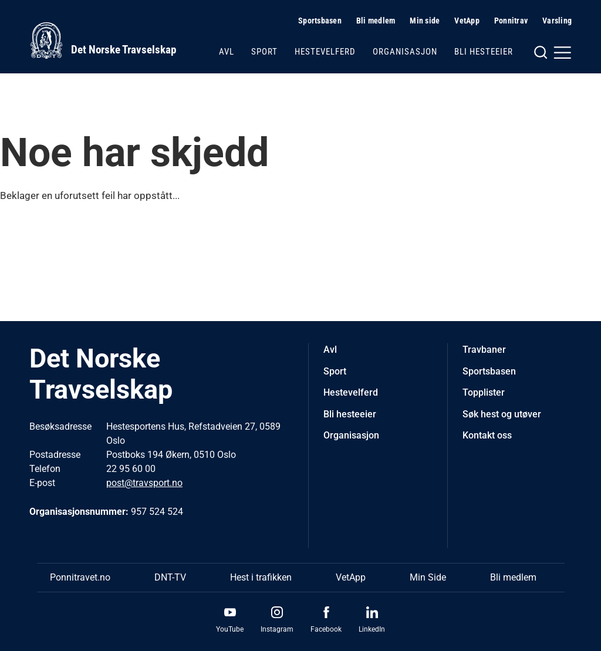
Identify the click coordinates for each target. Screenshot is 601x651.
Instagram (277, 629)
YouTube (230, 629)
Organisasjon (405, 51)
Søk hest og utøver (501, 414)
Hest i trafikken (261, 577)
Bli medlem (376, 20)
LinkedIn (372, 629)
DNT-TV (170, 577)
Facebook (326, 629)
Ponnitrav (511, 20)
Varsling (557, 20)
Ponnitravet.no (80, 577)
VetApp (467, 20)
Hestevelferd (325, 51)
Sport (264, 51)
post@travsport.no (144, 482)
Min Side (428, 577)
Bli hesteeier (483, 51)
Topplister (483, 392)
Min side (425, 20)
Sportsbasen (320, 20)
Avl (226, 51)
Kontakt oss (487, 435)
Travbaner (484, 349)
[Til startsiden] (102, 40)
